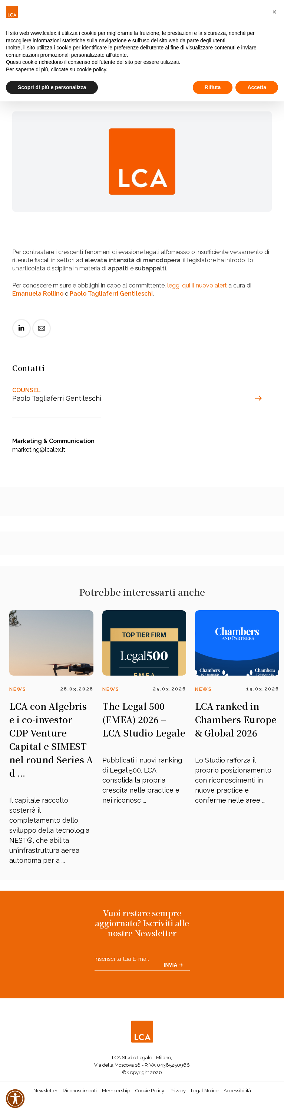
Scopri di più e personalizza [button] (52, 87)
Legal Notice (204, 1090)
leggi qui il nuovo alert (197, 285)
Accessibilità (237, 1090)
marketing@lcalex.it (38, 449)
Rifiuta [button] (213, 87)
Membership (116, 1090)
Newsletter (45, 1090)
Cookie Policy (149, 1090)
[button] (274, 12)
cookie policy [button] (91, 69)
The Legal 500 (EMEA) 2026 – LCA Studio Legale (143, 719)
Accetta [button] (256, 87)
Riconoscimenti (80, 1090)
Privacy (177, 1090)
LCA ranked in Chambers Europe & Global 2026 (236, 719)
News (17, 689)
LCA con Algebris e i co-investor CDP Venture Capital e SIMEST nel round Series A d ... (51, 739)
